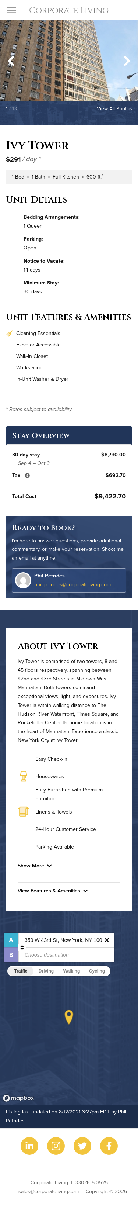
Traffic (20, 971)
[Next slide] (127, 61)
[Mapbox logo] (18, 1098)
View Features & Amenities (53, 890)
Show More (35, 865)
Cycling (97, 971)
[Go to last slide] (11, 61)
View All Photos (114, 108)
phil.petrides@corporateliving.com (72, 584)
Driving (46, 971)
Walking (71, 971)
